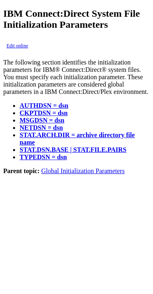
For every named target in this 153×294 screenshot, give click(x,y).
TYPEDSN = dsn (43, 157)
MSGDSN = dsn (42, 120)
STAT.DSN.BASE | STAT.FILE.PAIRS (73, 149)
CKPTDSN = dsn (44, 112)
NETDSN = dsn (41, 127)
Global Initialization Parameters (82, 170)
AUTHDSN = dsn (44, 105)
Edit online (17, 46)
